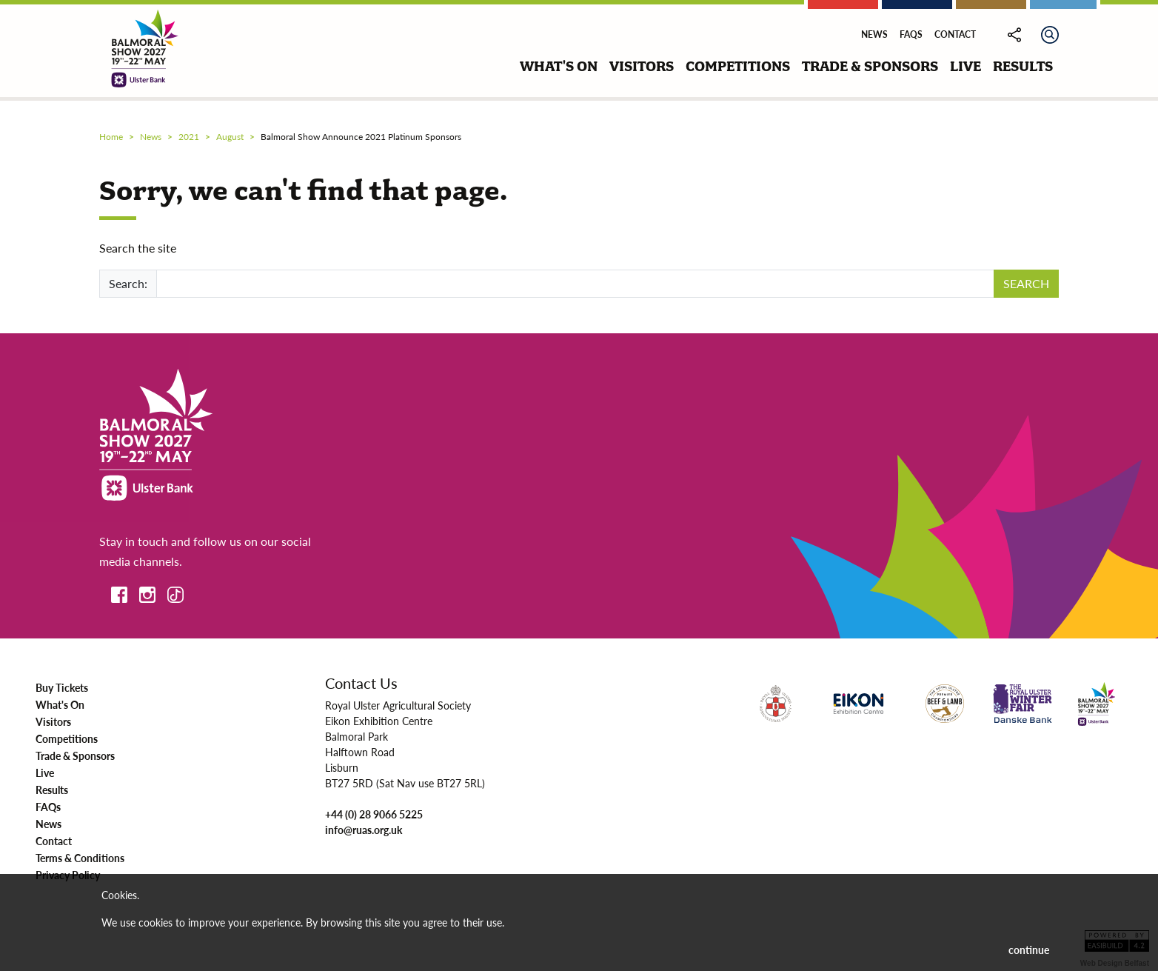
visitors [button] (641, 66)
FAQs (911, 34)
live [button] (965, 66)
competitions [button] (738, 66)
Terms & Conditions (80, 857)
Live (45, 772)
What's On (60, 704)
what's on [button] (559, 66)
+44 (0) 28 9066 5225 (374, 814)
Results (52, 789)
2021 (188, 136)
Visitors (53, 721)
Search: (128, 283)
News (874, 34)
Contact (955, 34)
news (150, 136)
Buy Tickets (62, 687)
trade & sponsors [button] (870, 66)
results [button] (1023, 66)
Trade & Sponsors (75, 755)
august (230, 136)
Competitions (67, 738)
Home (111, 136)
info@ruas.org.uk (363, 829)
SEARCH (1026, 283)
